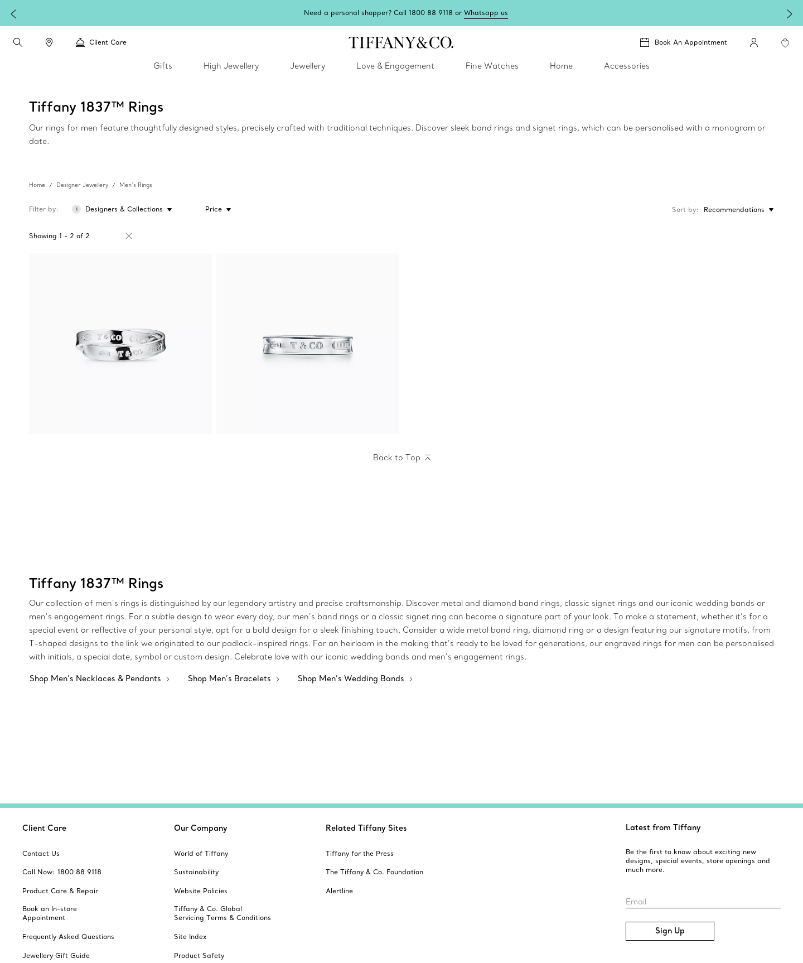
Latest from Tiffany (663, 827)
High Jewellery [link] (231, 66)
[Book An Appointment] (683, 42)
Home (37, 185)
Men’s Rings (135, 185)
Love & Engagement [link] (395, 66)
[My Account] (753, 42)
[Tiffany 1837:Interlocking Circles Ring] (120, 343)
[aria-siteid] (41, 853)
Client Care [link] (101, 42)
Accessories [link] (627, 66)
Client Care (44, 828)
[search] (17, 42)
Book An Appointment (691, 42)
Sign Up (670, 931)
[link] (49, 42)
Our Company (201, 828)
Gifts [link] (162, 66)
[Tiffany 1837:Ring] (307, 343)
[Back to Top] (402, 458)
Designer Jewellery (82, 185)
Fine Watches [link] (492, 66)
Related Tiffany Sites (366, 828)
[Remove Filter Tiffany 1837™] (128, 236)
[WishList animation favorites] (785, 42)
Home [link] (561, 66)
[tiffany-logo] (401, 42)
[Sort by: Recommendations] (736, 210)
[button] (17, 42)
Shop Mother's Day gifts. (438, 12)
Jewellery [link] (307, 66)
